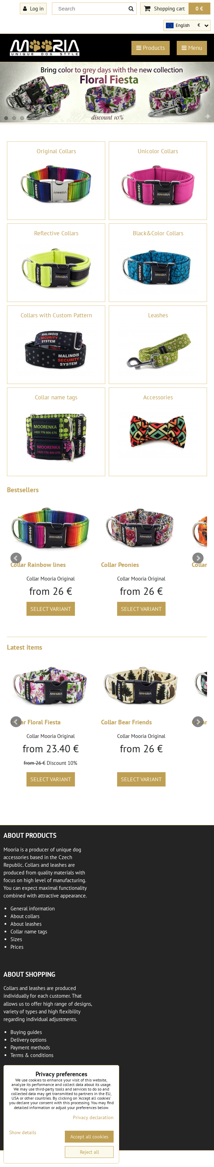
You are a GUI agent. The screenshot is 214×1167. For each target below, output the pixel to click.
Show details (22, 1132)
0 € (199, 8)
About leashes (25, 924)
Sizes (16, 939)
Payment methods (30, 1047)
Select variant (50, 608)
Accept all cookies (89, 1136)
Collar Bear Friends (126, 722)
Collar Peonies (120, 565)
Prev (16, 558)
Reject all (89, 1152)
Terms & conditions (31, 1055)
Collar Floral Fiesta (35, 722)
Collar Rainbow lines (38, 565)
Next (198, 558)
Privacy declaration (93, 1117)
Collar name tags (28, 931)
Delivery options (28, 1039)
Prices (16, 947)
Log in (33, 8)
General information (32, 908)
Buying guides (26, 1032)
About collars (24, 916)
